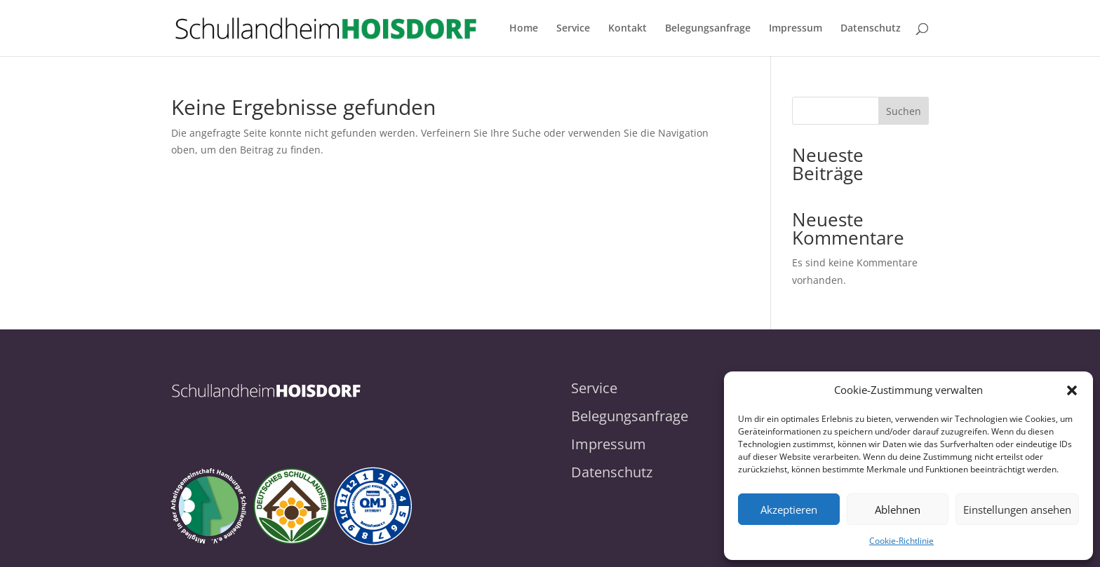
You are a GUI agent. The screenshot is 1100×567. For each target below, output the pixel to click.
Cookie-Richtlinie (901, 541)
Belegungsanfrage (708, 28)
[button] (1072, 390)
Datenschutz (870, 28)
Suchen (903, 111)
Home (523, 28)
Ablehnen (897, 510)
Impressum (795, 28)
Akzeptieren (788, 510)
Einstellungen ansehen (1017, 510)
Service (573, 28)
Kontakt (627, 28)
